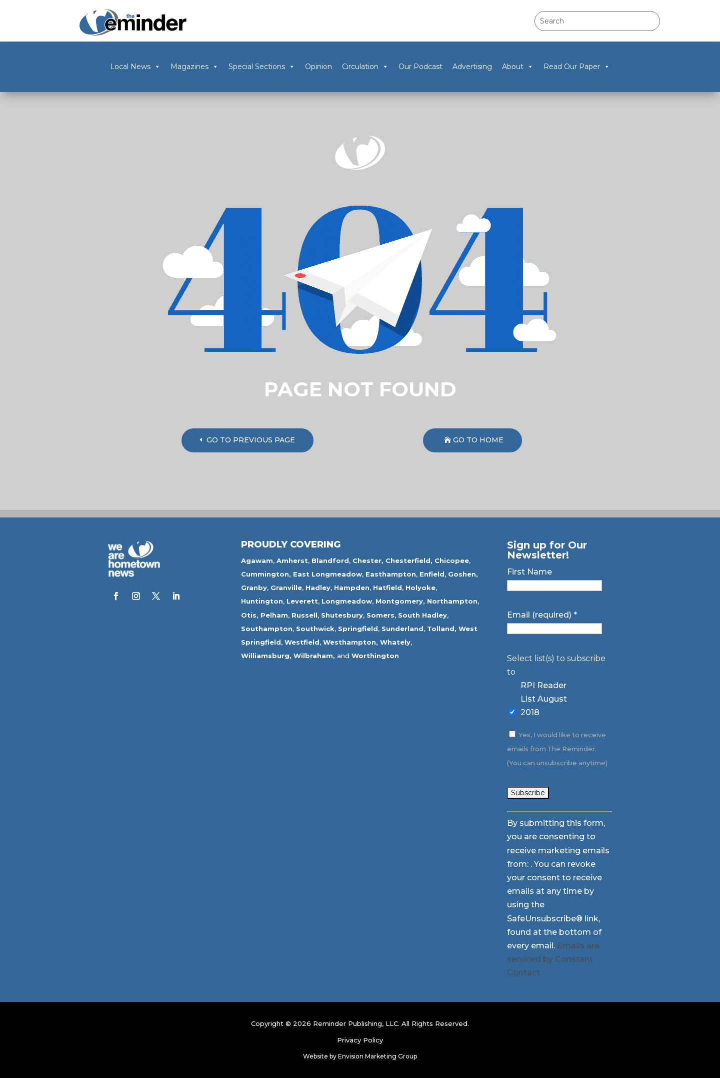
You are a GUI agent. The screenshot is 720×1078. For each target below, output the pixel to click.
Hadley (318, 588)
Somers (380, 615)
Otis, (249, 615)
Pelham (274, 615)
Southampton (266, 629)
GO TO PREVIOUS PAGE (250, 439)
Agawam (257, 561)
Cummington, (266, 574)
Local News (135, 67)
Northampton (452, 601)
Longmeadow (347, 601)
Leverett (302, 601)
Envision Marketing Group (377, 1056)
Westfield (302, 642)
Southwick (315, 629)
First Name (529, 572)
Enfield (432, 574)
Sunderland (403, 629)
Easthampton (391, 574)
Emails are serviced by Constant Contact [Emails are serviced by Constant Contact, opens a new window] (553, 959)
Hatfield (387, 588)
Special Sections (261, 67)
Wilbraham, (314, 656)
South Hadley (422, 615)
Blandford (330, 561)
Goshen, (463, 574)
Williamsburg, (266, 656)
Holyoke (421, 588)
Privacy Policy (360, 1040)
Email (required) (542, 615)
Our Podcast (420, 66)
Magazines (194, 67)
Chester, (368, 561)
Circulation (365, 67)
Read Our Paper (577, 67)
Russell (305, 615)
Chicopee (451, 561)
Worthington (375, 656)
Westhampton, (350, 642)
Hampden (352, 588)
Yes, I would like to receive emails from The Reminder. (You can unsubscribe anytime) (557, 749)
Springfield (358, 629)
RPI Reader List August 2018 (543, 699)
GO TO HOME (478, 439)
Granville (286, 588)
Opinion (318, 66)
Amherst (292, 561)
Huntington (262, 601)
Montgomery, (400, 601)
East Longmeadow (327, 574)
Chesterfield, (409, 561)
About (518, 67)
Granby (254, 588)
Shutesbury (342, 615)
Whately (395, 642)
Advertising (472, 66)
